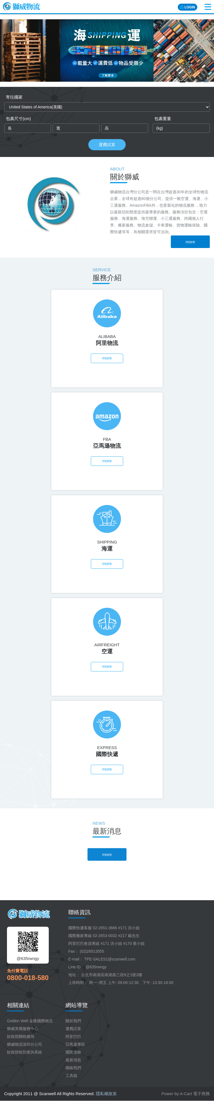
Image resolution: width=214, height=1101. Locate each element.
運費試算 (107, 144)
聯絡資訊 (79, 912)
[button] (182, 82)
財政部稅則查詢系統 (24, 1052)
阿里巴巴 (73, 1036)
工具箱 (71, 1075)
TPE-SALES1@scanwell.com (109, 959)
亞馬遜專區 (75, 1044)
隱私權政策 (106, 1093)
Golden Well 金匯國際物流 (30, 1021)
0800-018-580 (27, 977)
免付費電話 (17, 971)
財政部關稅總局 (20, 1036)
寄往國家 (14, 97)
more (190, 241)
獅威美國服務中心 (22, 1028)
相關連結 (18, 1005)
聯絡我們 (73, 1068)
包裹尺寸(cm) (18, 118)
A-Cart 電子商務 (195, 1093)
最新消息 (73, 1060)
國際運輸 (73, 1052)
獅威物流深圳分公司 (24, 1044)
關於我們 (73, 1021)
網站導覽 (76, 1005)
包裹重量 (162, 118)
